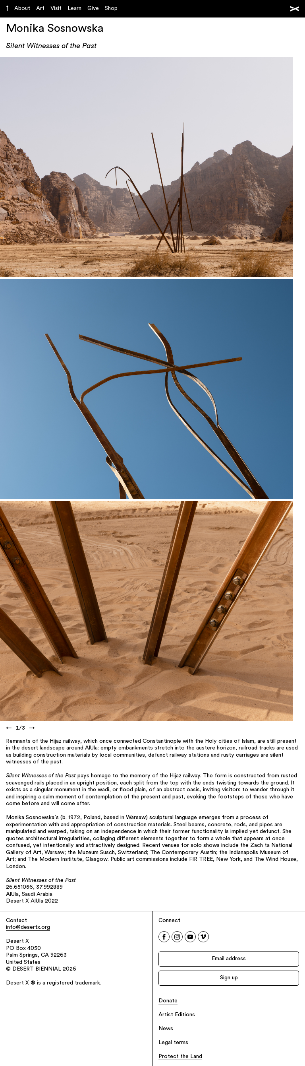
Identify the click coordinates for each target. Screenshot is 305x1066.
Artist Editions (176, 1015)
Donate (168, 1001)
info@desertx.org (28, 927)
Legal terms (173, 1043)
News (165, 1029)
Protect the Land (180, 1057)
